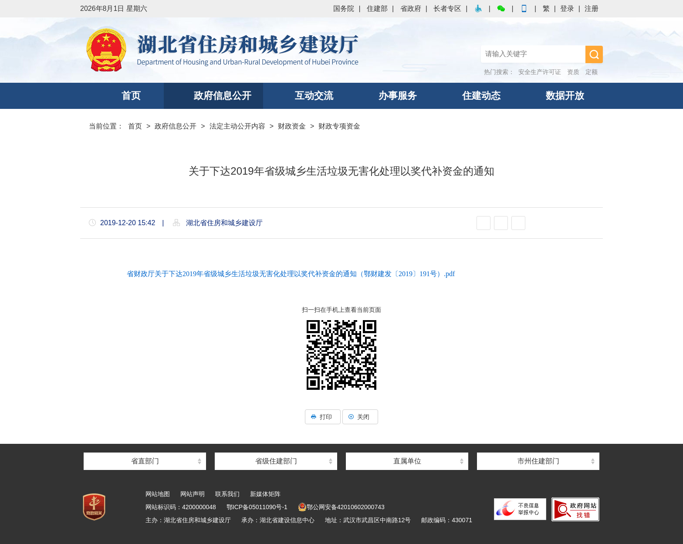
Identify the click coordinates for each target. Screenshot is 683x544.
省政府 (410, 8)
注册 (591, 8)
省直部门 (145, 461)
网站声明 (192, 493)
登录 (567, 8)
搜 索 (594, 54)
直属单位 (407, 461)
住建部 (377, 8)
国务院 (343, 8)
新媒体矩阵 (265, 493)
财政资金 (292, 126)
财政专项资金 (339, 126)
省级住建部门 (276, 461)
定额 (591, 71)
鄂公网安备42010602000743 (341, 506)
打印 (323, 416)
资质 (573, 71)
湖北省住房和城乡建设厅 (224, 50)
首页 (135, 126)
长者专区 (447, 8)
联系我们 (227, 493)
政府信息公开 (175, 126)
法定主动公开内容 (237, 126)
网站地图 (157, 493)
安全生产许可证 (539, 71)
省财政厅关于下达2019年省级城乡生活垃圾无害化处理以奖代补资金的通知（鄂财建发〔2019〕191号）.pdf (291, 273)
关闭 (360, 416)
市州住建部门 (538, 461)
